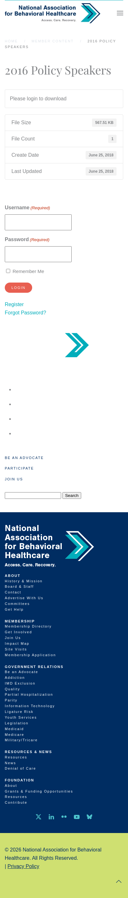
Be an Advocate (24, 458)
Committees (17, 604)
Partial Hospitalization (29, 694)
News (10, 763)
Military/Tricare (21, 740)
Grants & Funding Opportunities (39, 791)
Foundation (19, 780)
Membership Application (30, 655)
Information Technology (30, 706)
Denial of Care (20, 768)
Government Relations (34, 667)
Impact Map (17, 643)
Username (27, 208)
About (12, 576)
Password (27, 239)
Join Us (14, 479)
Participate (19, 468)
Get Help (14, 609)
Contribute (16, 802)
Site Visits (16, 649)
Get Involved (18, 632)
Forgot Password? (25, 312)
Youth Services (21, 717)
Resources (16, 757)
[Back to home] (52, 13)
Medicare (14, 734)
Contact (13, 592)
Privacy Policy (23, 866)
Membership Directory (28, 626)
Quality (12, 689)
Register (14, 304)
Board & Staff (19, 586)
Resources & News (28, 752)
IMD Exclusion (20, 683)
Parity (11, 700)
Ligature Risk (19, 712)
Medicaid (14, 729)
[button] (120, 13)
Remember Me (28, 271)
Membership (20, 621)
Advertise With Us (24, 598)
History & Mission (24, 581)
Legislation (17, 723)
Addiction (15, 677)
